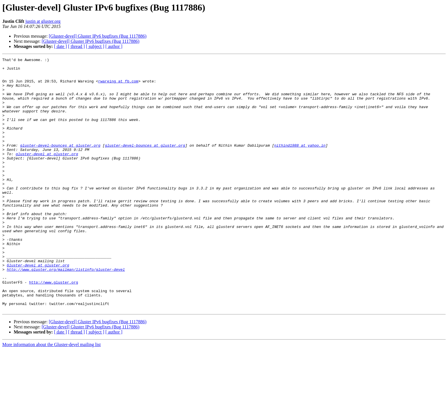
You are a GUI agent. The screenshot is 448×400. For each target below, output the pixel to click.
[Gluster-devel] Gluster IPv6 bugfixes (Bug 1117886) (98, 36)
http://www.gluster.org (53, 327)
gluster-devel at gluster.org (47, 173)
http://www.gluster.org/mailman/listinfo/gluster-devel (66, 312)
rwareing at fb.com (118, 86)
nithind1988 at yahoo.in (299, 163)
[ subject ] (95, 46)
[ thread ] (76, 46)
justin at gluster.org (43, 21)
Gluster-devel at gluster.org (38, 307)
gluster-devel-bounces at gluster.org (60, 163)
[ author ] (114, 46)
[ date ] (60, 46)
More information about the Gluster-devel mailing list (51, 395)
